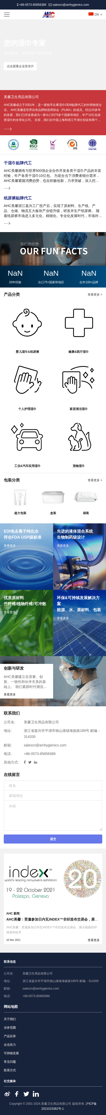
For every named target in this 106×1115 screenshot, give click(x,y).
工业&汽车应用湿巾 (27, 466)
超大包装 (20, 513)
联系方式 (10, 1070)
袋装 (86, 513)
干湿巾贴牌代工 (18, 163)
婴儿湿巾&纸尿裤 (27, 352)
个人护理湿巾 (27, 409)
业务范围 (10, 1027)
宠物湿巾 (79, 466)
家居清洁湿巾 (79, 409)
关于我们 (10, 1019)
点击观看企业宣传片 (20, 66)
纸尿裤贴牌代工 (18, 198)
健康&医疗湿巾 (78, 352)
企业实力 (10, 1045)
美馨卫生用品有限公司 (21, 97)
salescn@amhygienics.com (69, 4)
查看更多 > (95, 294)
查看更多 (94, 940)
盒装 (53, 513)
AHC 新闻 (13, 913)
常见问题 (10, 1062)
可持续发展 (11, 1053)
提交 (53, 839)
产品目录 (10, 1036)
